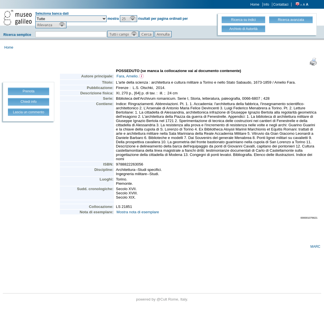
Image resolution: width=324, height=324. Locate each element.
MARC (315, 247)
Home (255, 4)
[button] (128, 18)
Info (266, 4)
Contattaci (280, 4)
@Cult (162, 299)
